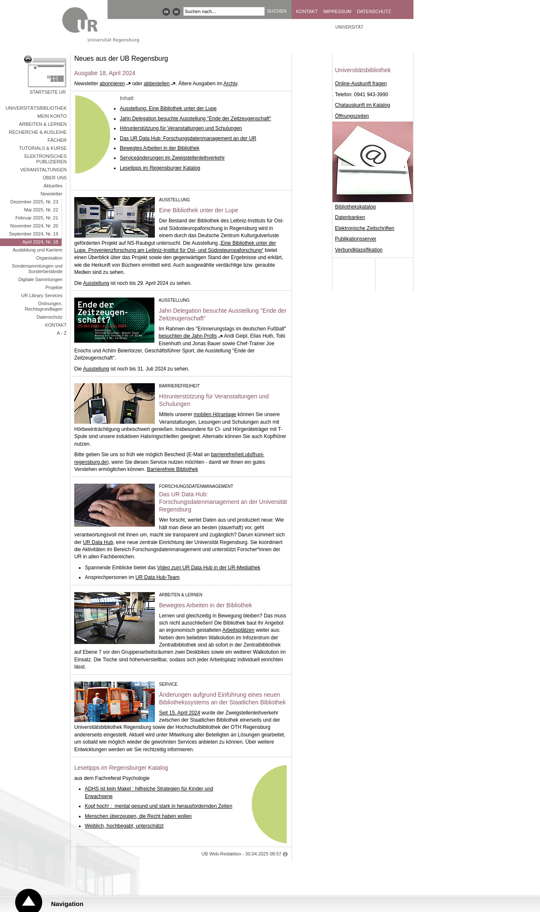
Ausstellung (96, 283)
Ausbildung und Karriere (37, 249)
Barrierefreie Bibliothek (172, 469)
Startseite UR (48, 92)
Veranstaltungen (43, 169)
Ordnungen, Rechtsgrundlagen (43, 306)
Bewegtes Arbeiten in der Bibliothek (160, 148)
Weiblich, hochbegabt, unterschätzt (124, 826)
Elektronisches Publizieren (45, 159)
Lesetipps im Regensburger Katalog (160, 168)
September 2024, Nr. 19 (33, 233)
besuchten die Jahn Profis (188, 336)
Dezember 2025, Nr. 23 (34, 201)
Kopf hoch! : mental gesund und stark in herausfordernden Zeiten (158, 806)
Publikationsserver (355, 239)
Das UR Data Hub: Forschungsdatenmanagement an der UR (188, 138)
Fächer (57, 140)
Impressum (337, 11)
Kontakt (307, 11)
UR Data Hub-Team (157, 577)
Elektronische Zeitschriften (364, 228)
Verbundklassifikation (359, 250)
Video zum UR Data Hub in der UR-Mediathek (208, 568)
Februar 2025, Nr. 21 (36, 217)
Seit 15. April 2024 (179, 713)
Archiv (230, 84)
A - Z (62, 333)
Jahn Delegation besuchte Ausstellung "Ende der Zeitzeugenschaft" (195, 119)
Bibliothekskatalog (355, 207)
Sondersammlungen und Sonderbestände (37, 268)
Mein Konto (52, 116)
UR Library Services (41, 295)
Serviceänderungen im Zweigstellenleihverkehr (172, 158)
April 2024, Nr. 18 (40, 241)
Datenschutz (374, 11)
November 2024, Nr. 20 (34, 225)
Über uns (55, 177)
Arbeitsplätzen (238, 630)
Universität (349, 27)
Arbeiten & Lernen (43, 124)
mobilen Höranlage (215, 414)
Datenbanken (350, 217)
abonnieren (112, 84)
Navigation (67, 903)
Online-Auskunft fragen (361, 84)
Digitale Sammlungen (40, 279)
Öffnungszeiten (352, 116)
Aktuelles (52, 185)
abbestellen (157, 84)
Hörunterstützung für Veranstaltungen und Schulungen (181, 128)
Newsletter (51, 193)
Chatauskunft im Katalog (362, 105)
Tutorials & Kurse (43, 148)
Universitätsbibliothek (36, 108)
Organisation (49, 257)
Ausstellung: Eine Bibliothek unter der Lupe (168, 108)
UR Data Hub (98, 542)
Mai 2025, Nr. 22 (41, 209)
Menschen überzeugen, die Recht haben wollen (138, 816)
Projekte (54, 287)
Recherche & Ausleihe (38, 132)
